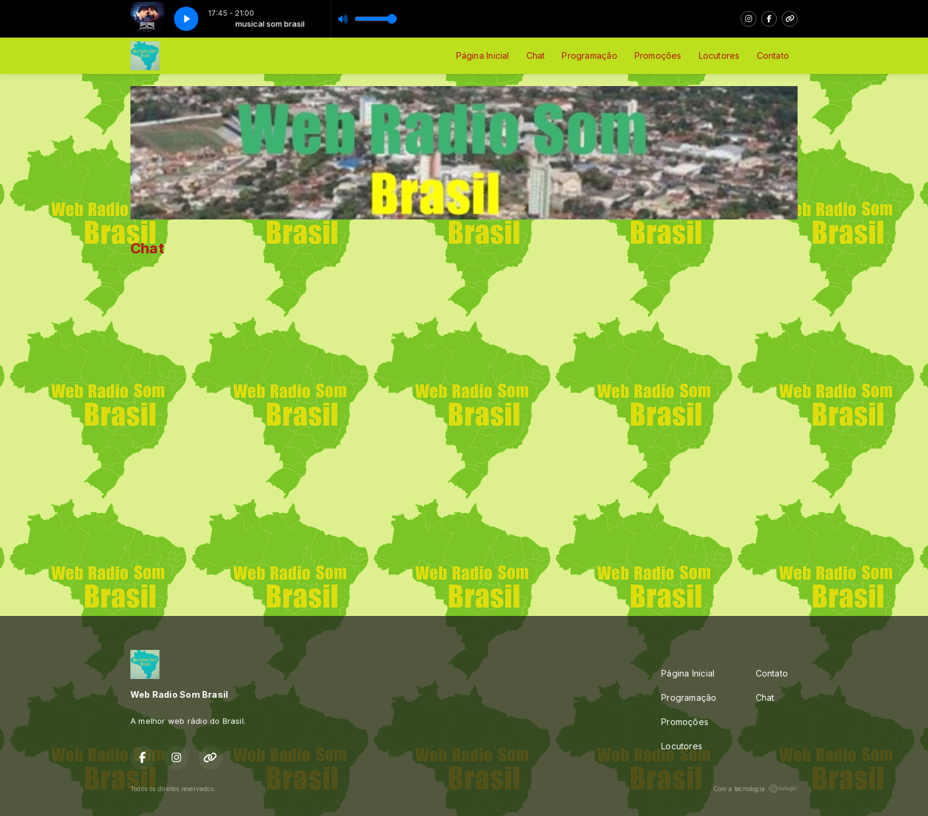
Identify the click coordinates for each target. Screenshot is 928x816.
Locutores (719, 55)
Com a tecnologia (755, 788)
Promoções (658, 55)
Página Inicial (482, 55)
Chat (535, 55)
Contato (773, 55)
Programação (589, 55)
